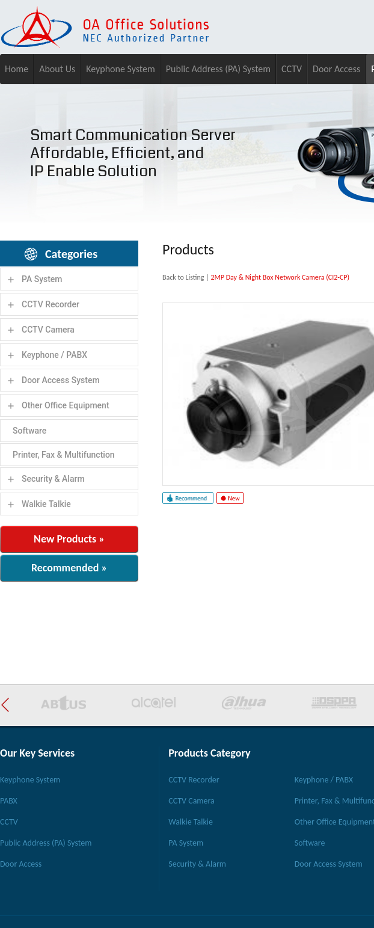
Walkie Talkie (46, 504)
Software (29, 430)
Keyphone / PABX (54, 355)
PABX (8, 801)
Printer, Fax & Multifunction (64, 454)
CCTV (291, 69)
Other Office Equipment (65, 405)
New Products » (69, 538)
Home (16, 69)
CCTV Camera (48, 329)
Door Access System (61, 380)
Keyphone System (120, 69)
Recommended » (69, 567)
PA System (42, 279)
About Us (57, 69)
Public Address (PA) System (218, 69)
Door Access (336, 69)
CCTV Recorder (50, 304)
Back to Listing (183, 277)
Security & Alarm (53, 479)
